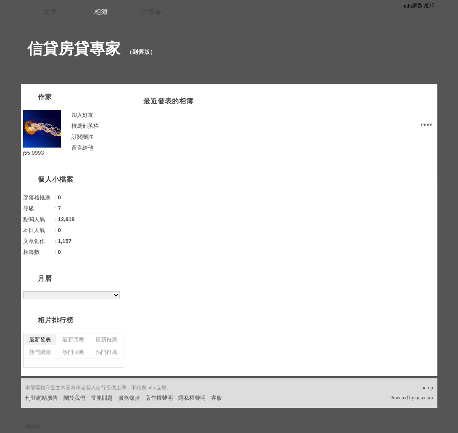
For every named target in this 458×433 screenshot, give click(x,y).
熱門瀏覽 (40, 352)
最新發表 (40, 339)
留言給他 (82, 148)
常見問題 (102, 398)
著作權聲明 (159, 398)
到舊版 (141, 52)
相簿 (101, 12)
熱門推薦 (106, 352)
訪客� (151, 12)
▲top (427, 388)
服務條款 (129, 398)
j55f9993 (33, 153)
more (426, 124)
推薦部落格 (85, 126)
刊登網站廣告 (41, 398)
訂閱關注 (82, 137)
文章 (50, 12)
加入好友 (82, 115)
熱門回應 (73, 352)
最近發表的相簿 (168, 101)
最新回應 (73, 339)
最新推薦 (106, 339)
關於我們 (74, 398)
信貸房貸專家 (74, 48)
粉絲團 (33, 426)
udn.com (424, 398)
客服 (216, 398)
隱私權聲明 (192, 398)
